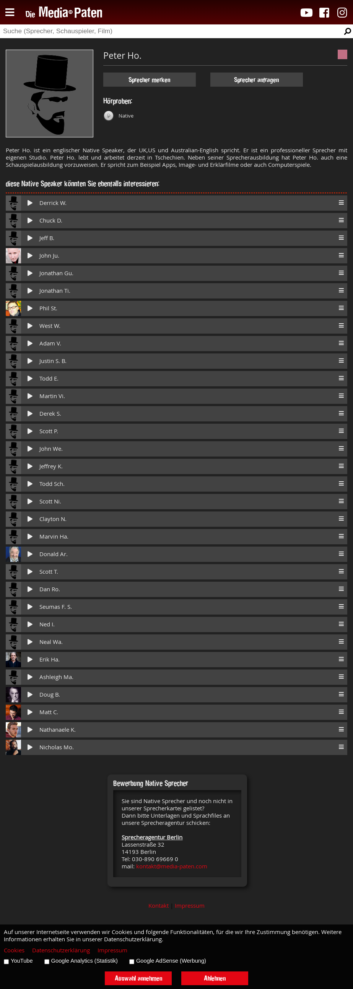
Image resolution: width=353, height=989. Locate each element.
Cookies (14, 950)
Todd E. (49, 378)
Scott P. (48, 431)
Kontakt (158, 905)
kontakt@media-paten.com (171, 866)
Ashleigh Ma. (56, 677)
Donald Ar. (53, 554)
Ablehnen (215, 978)
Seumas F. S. (55, 606)
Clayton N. (53, 519)
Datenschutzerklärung (61, 950)
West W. (49, 325)
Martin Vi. (52, 396)
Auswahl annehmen (138, 978)
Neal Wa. (51, 641)
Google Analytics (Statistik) (84, 961)
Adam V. (50, 343)
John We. (51, 448)
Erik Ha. (49, 659)
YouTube (22, 961)
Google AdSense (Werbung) (171, 961)
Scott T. (48, 571)
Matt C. (48, 712)
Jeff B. (46, 238)
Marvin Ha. (53, 536)
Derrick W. (53, 203)
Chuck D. (50, 220)
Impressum (190, 905)
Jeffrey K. (51, 466)
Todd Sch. (52, 483)
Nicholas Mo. (56, 747)
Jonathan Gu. (56, 273)
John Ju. (49, 255)
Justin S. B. (53, 361)
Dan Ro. (49, 589)
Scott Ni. (50, 501)
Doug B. (49, 694)
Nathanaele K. (57, 729)
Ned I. (47, 624)
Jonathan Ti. (54, 290)
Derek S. (50, 413)
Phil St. (48, 308)
